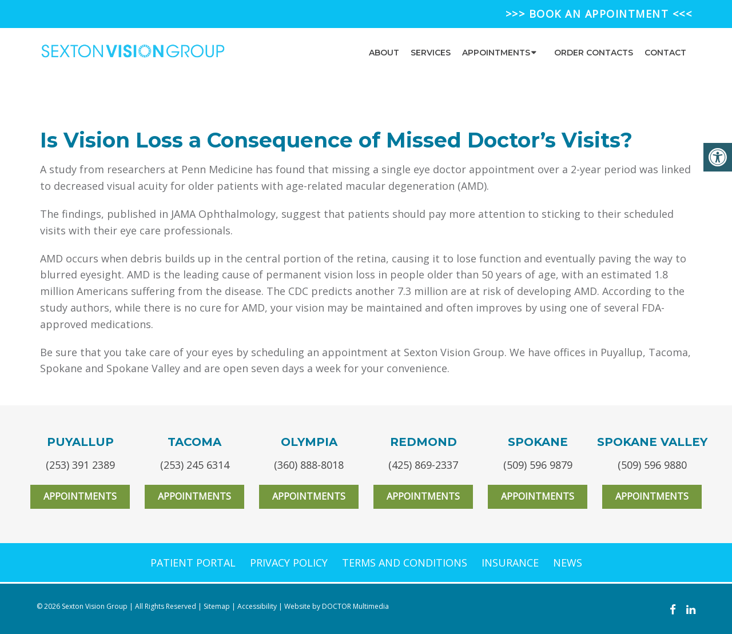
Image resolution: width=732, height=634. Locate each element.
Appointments (496, 52)
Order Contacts (593, 52)
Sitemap (217, 606)
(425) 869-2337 (423, 465)
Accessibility (257, 606)
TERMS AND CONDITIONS (404, 562)
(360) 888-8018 (309, 465)
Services (431, 52)
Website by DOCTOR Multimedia (336, 606)
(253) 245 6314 (194, 465)
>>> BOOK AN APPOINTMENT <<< (599, 14)
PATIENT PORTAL (193, 562)
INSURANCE (510, 562)
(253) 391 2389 (80, 465)
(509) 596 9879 (537, 465)
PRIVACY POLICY (289, 562)
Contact (665, 52)
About (384, 52)
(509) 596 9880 (652, 465)
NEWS (567, 562)
